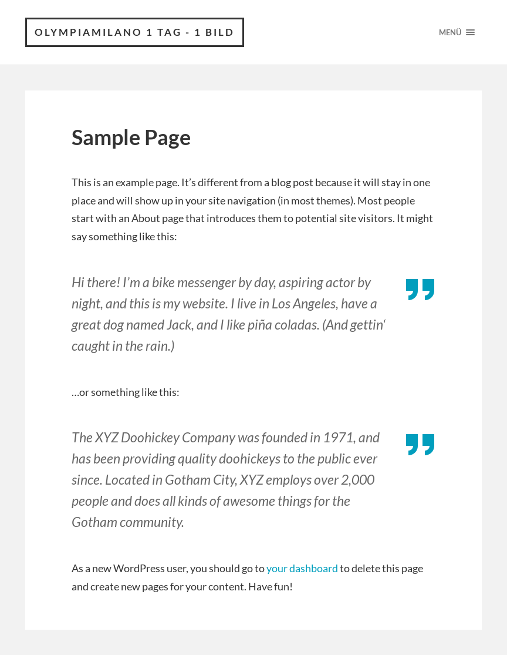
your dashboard (302, 568)
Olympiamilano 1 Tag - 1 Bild (135, 32)
